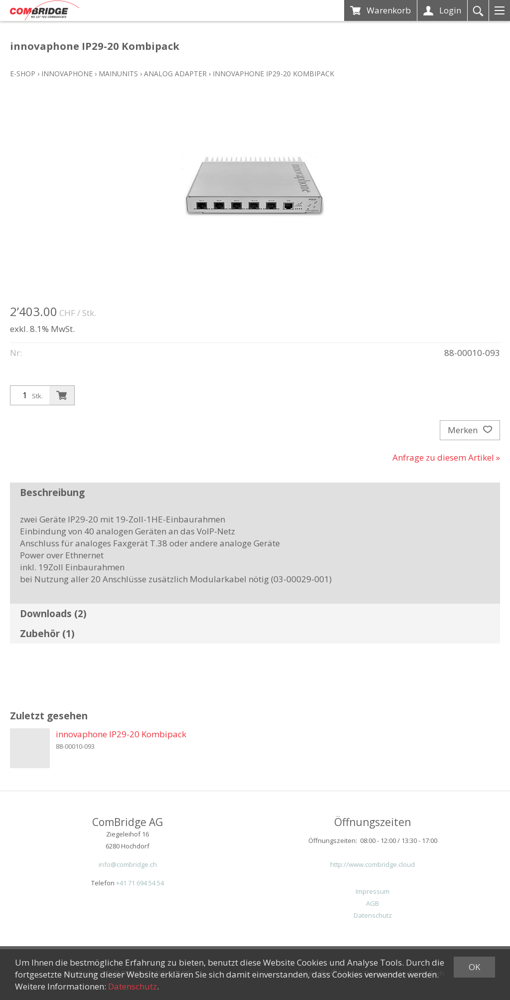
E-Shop (22, 73)
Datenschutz (373, 915)
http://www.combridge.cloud (372, 864)
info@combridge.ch (128, 864)
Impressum (372, 891)
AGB (372, 903)
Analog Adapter (175, 73)
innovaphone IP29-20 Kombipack (273, 73)
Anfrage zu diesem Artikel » (446, 457)
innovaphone (67, 73)
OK (474, 967)
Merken (470, 430)
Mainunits (118, 73)
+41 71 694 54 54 (140, 882)
